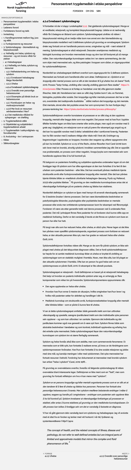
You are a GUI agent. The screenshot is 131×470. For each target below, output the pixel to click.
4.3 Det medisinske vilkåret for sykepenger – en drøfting (19, 116)
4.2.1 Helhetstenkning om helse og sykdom (22, 73)
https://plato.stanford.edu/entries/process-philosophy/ (90, 109)
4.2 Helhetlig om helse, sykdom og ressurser (21, 67)
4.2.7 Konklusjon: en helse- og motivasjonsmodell (20, 104)
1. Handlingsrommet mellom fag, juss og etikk (20, 39)
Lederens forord (11, 27)
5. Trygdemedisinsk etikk (15, 121)
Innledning (8, 34)
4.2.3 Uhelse (12, 83)
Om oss (90, 11)
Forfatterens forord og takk (16, 31)
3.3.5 (85, 26)
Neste (125, 454)
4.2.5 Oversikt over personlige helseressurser (20, 92)
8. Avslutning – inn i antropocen (18, 136)
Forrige (48, 454)
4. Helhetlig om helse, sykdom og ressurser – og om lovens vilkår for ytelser (19, 56)
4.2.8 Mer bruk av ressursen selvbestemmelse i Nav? (19, 110)
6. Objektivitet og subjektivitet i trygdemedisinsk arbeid (18, 125)
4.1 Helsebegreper (13, 62)
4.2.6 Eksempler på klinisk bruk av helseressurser (22, 98)
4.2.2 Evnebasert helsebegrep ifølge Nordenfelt (20, 79)
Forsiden (78, 11)
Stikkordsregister (11, 143)
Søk (98, 11)
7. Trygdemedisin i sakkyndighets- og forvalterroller (20, 132)
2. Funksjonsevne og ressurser (17, 44)
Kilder (6, 140)
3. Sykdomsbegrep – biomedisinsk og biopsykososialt (20, 48)
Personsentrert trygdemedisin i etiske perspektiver (20, 23)
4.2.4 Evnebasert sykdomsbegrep (22, 87)
